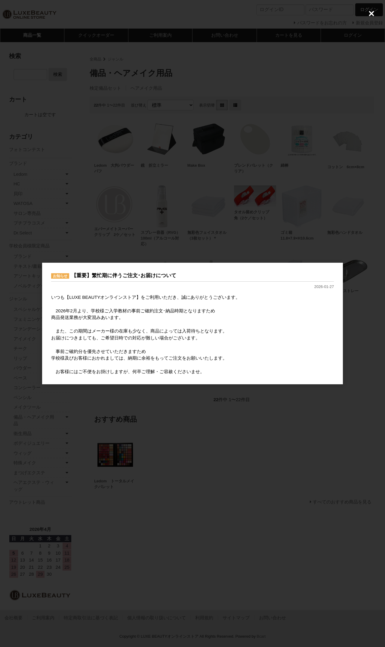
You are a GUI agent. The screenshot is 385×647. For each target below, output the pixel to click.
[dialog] (192, 323)
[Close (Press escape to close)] (371, 13)
